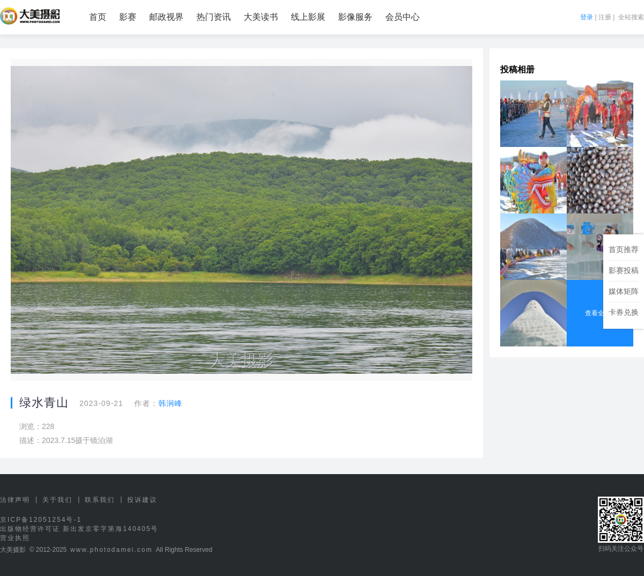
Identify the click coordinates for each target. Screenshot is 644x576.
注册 (604, 17)
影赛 (127, 16)
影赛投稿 (624, 270)
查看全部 (599, 313)
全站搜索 (631, 17)
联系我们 (100, 500)
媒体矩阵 (624, 291)
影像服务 (355, 16)
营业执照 (15, 538)
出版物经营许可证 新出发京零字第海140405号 (79, 529)
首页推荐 (624, 249)
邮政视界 (166, 16)
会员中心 (402, 16)
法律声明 (15, 500)
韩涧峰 (170, 403)
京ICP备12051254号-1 (41, 519)
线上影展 (308, 16)
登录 (586, 17)
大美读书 (261, 16)
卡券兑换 (624, 312)
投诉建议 (142, 500)
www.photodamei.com (111, 549)
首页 (97, 16)
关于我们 (57, 500)
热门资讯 (213, 16)
